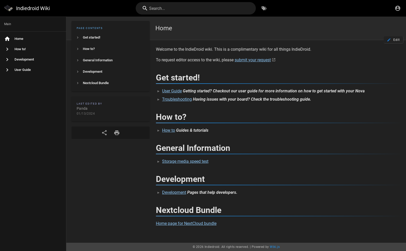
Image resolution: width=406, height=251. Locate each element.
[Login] (398, 8)
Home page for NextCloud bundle (186, 223)
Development (174, 192)
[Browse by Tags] (264, 8)
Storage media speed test (185, 161)
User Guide (172, 90)
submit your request (253, 59)
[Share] (104, 133)
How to (168, 130)
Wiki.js (275, 247)
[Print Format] (117, 133)
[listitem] (111, 37)
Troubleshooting (177, 99)
